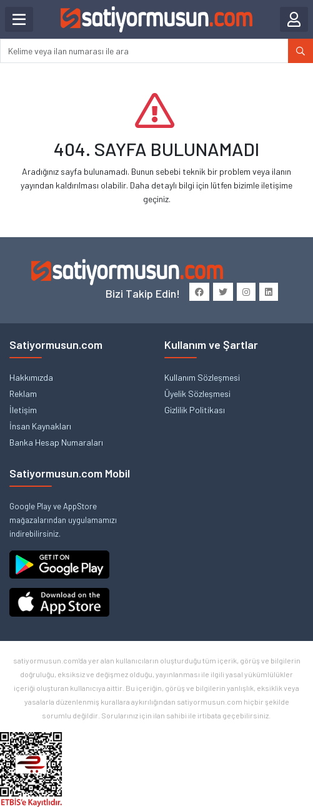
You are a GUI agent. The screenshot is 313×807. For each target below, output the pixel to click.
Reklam (23, 393)
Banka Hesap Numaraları (56, 442)
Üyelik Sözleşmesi (197, 393)
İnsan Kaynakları (40, 426)
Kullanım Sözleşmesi (202, 377)
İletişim (23, 409)
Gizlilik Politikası (194, 409)
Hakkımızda (31, 377)
